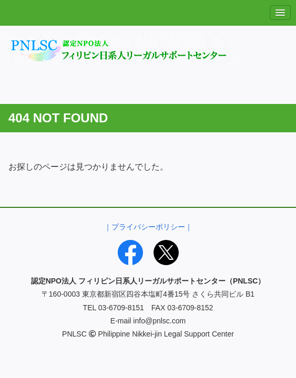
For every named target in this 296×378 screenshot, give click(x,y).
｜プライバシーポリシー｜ (148, 227)
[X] (166, 252)
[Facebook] (130, 252)
